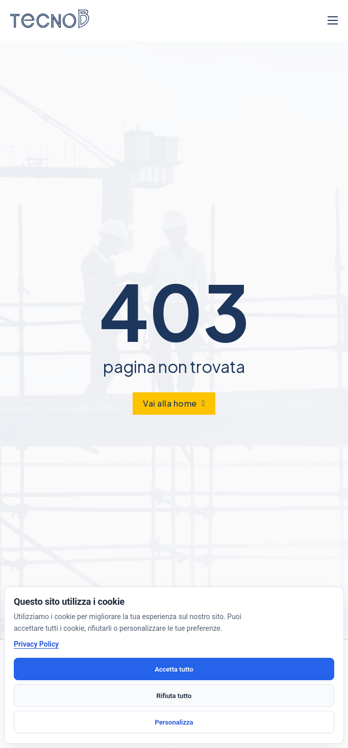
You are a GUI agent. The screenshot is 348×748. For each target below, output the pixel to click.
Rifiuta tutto (174, 696)
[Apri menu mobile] (333, 20)
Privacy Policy (36, 644)
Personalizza (174, 722)
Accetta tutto (174, 669)
